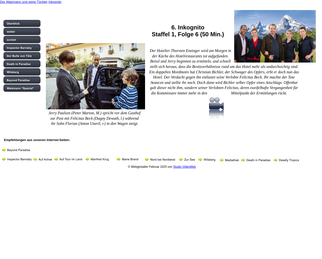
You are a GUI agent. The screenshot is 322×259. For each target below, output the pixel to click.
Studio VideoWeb (184, 166)
